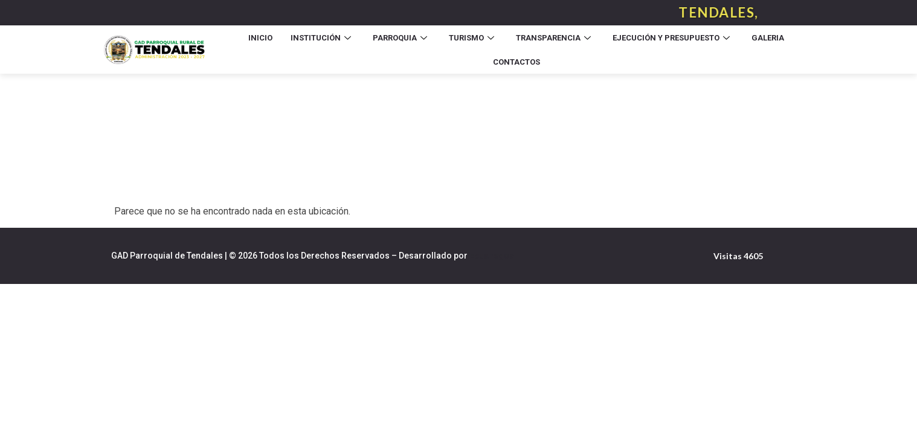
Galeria (767, 37)
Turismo (471, 37)
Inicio (260, 37)
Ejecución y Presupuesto (671, 37)
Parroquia (400, 37)
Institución (321, 37)
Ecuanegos (491, 255)
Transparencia (553, 37)
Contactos (516, 61)
